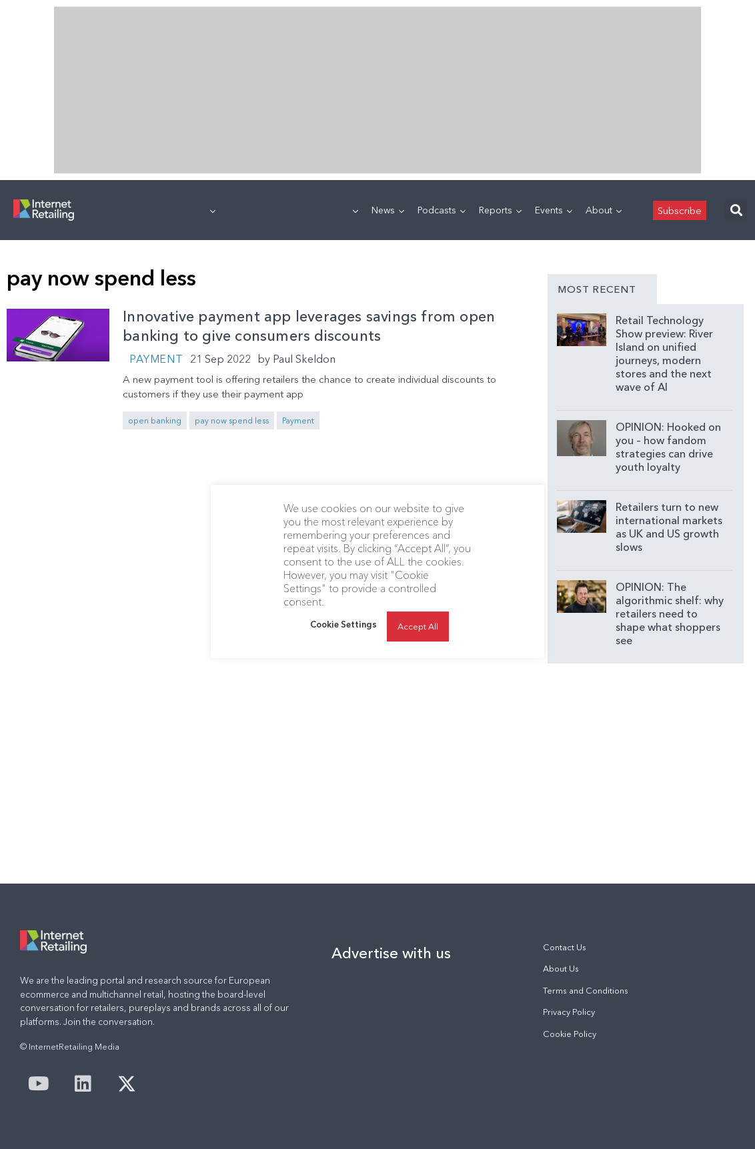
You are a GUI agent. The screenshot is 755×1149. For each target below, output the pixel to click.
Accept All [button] (418, 626)
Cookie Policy (569, 1034)
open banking (154, 420)
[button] (736, 210)
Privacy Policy (569, 1012)
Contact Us (564, 947)
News (387, 210)
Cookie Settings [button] (343, 624)
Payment (156, 358)
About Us (561, 969)
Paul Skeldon (304, 358)
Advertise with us (391, 953)
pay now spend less (232, 420)
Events (553, 210)
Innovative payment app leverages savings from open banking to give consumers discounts (309, 326)
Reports (500, 210)
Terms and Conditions (585, 991)
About (604, 210)
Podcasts (442, 210)
